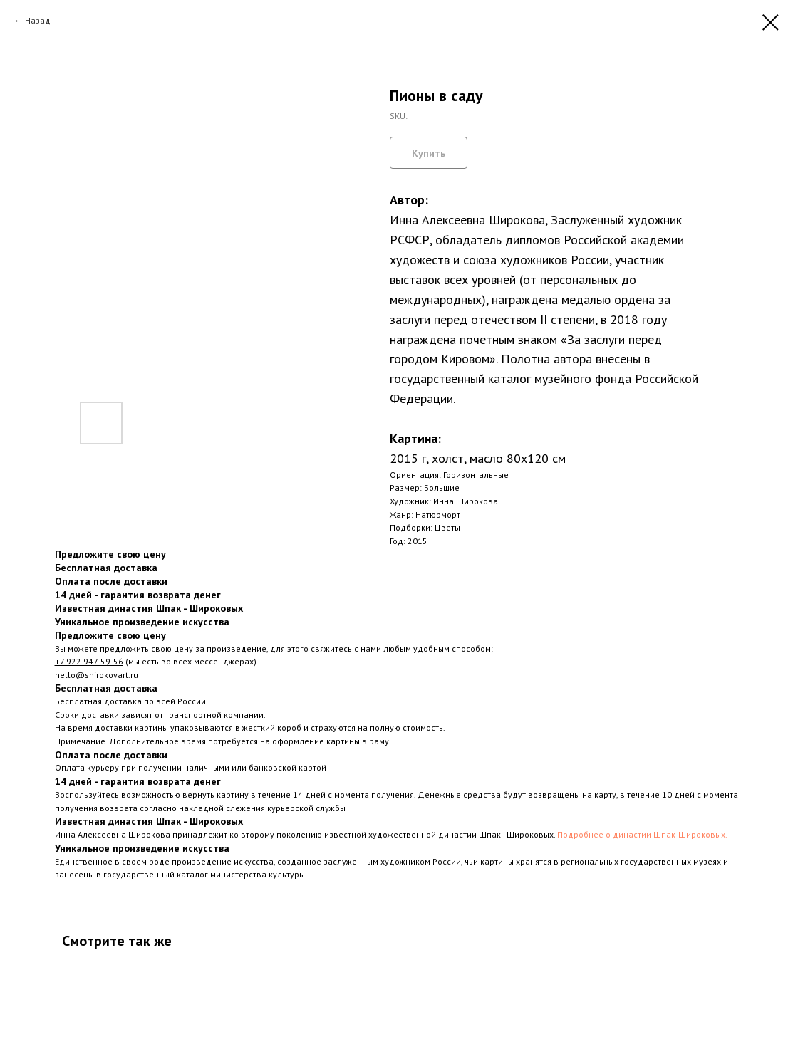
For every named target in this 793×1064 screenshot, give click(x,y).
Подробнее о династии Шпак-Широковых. (642, 834)
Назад (38, 20)
